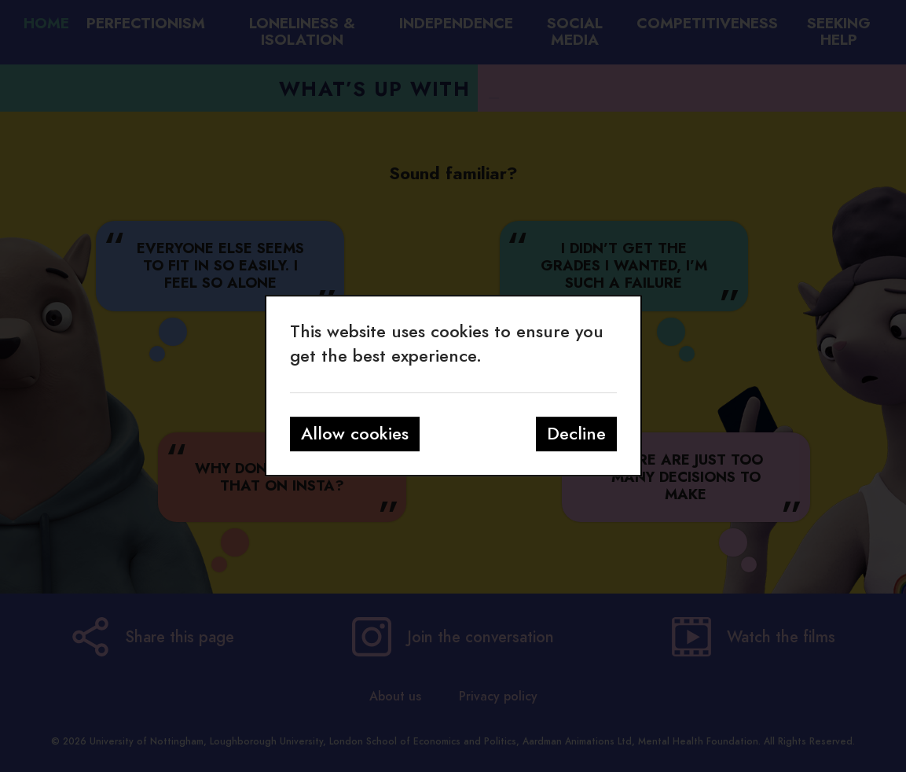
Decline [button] (576, 433)
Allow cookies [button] (355, 433)
